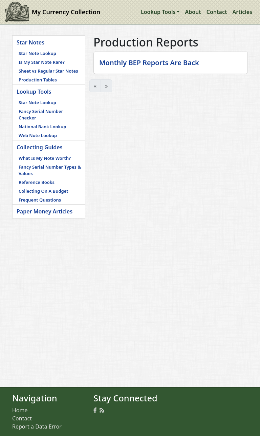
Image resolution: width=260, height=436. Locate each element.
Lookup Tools (34, 91)
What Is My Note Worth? (45, 158)
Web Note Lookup (38, 135)
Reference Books (37, 182)
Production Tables (38, 80)
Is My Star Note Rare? (42, 62)
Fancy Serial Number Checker (41, 114)
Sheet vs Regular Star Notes (48, 71)
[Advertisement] (48, 252)
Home (20, 410)
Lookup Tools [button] (158, 12)
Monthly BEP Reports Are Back (149, 62)
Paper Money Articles (44, 211)
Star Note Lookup (37, 53)
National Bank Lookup (42, 127)
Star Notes (30, 42)
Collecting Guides (40, 147)
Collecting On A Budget (43, 191)
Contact (217, 12)
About (193, 12)
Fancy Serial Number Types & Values (50, 170)
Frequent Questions (40, 200)
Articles (242, 12)
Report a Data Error (37, 426)
